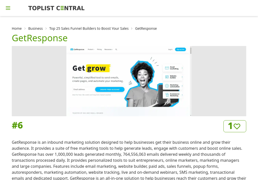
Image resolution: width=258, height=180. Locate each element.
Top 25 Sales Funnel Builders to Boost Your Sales (89, 28)
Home (17, 28)
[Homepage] (56, 8)
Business (35, 28)
